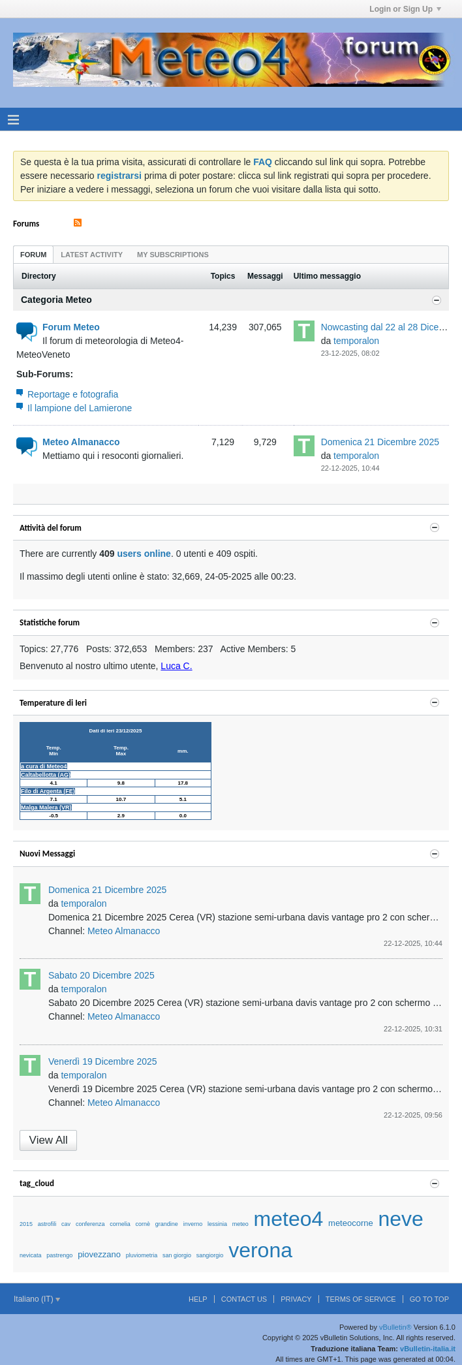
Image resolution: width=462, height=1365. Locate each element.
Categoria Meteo (56, 299)
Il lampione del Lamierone (79, 408)
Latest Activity (92, 255)
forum (33, 255)
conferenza (90, 1224)
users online (143, 553)
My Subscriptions (173, 255)
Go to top (429, 1299)
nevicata (31, 1255)
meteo (240, 1224)
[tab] (33, 254)
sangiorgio (210, 1255)
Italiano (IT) (37, 1299)
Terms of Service (361, 1299)
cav (65, 1224)
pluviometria (142, 1255)
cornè (143, 1224)
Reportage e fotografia (72, 394)
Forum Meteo (71, 327)
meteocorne (350, 1223)
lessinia (217, 1224)
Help (198, 1299)
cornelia (120, 1224)
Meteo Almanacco (81, 442)
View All (48, 1140)
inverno (193, 1224)
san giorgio (176, 1255)
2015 (26, 1224)
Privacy (296, 1299)
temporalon (356, 341)
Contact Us (244, 1299)
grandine (166, 1224)
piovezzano (99, 1254)
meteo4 (289, 1219)
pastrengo (59, 1255)
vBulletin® (395, 1327)
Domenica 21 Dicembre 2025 (380, 442)
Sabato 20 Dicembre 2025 (101, 975)
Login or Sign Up (405, 9)
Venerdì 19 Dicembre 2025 (102, 1061)
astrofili (47, 1224)
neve (401, 1219)
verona (260, 1250)
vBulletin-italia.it (427, 1349)
